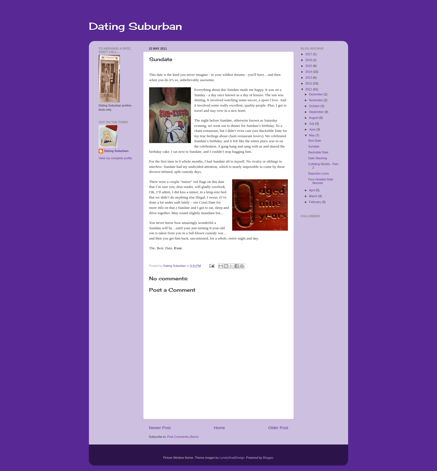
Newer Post (160, 427)
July (312, 123)
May (312, 135)
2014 (309, 71)
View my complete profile (115, 158)
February (315, 202)
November (316, 100)
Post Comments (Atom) (182, 436)
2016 (309, 60)
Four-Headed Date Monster (320, 181)
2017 (309, 54)
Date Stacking (317, 158)
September (317, 111)
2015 (309, 65)
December (316, 94)
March (313, 196)
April (312, 190)
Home (219, 427)
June (312, 129)
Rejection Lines (318, 173)
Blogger (268, 457)
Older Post (278, 427)
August (314, 117)
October (315, 106)
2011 (309, 89)
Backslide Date (318, 152)
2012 (309, 83)
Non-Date (314, 140)
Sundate (313, 146)
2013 (309, 77)
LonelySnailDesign (232, 457)
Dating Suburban (135, 26)
